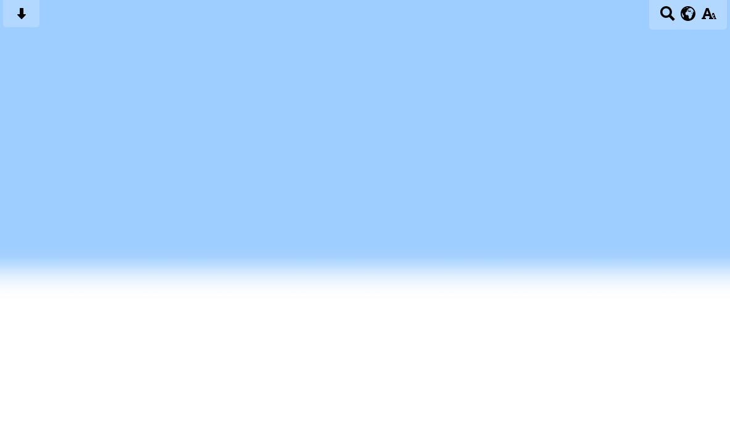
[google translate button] (688, 13)
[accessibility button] (709, 17)
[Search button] (667, 17)
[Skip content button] (21, 17)
